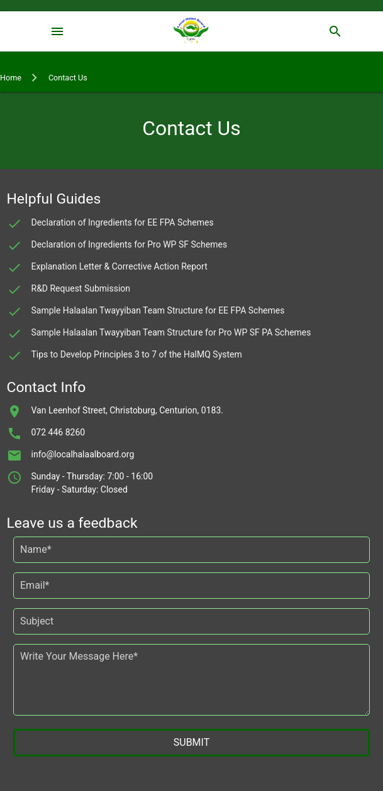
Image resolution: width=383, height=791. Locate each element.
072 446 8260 (58, 432)
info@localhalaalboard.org (83, 454)
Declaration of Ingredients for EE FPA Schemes (122, 222)
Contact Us (67, 77)
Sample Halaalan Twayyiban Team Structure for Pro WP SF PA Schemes (171, 332)
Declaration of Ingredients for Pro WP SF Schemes (129, 244)
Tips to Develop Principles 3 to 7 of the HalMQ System (136, 354)
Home (10, 77)
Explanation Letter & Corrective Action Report (119, 266)
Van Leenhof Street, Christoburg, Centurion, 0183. (127, 410)
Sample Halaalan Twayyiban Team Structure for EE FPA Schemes (158, 310)
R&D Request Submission (81, 288)
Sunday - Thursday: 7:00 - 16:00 (92, 476)
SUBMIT (191, 742)
